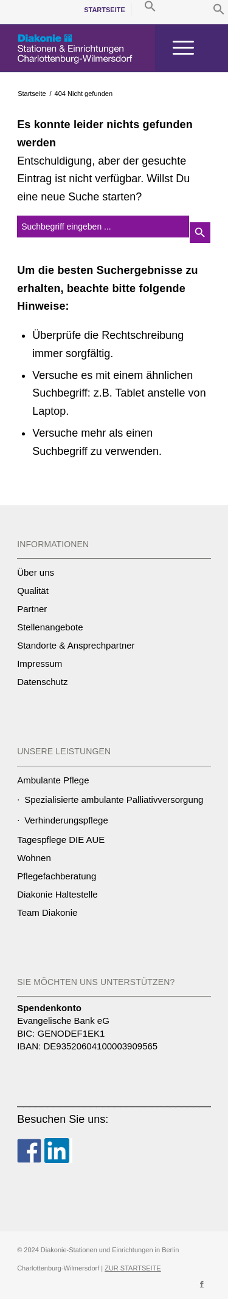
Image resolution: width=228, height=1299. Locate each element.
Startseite (104, 9)
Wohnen (34, 858)
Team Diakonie (47, 912)
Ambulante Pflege (53, 780)
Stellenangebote (50, 627)
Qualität (33, 590)
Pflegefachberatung (56, 876)
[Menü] (177, 48)
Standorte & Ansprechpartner (75, 645)
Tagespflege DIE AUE (61, 839)
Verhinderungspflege (66, 820)
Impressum (39, 663)
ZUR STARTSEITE (133, 1268)
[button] (219, 11)
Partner (32, 609)
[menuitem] (105, 9)
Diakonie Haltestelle (57, 894)
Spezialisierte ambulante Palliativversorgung (113, 799)
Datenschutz (42, 682)
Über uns (35, 572)
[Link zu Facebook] (202, 1284)
